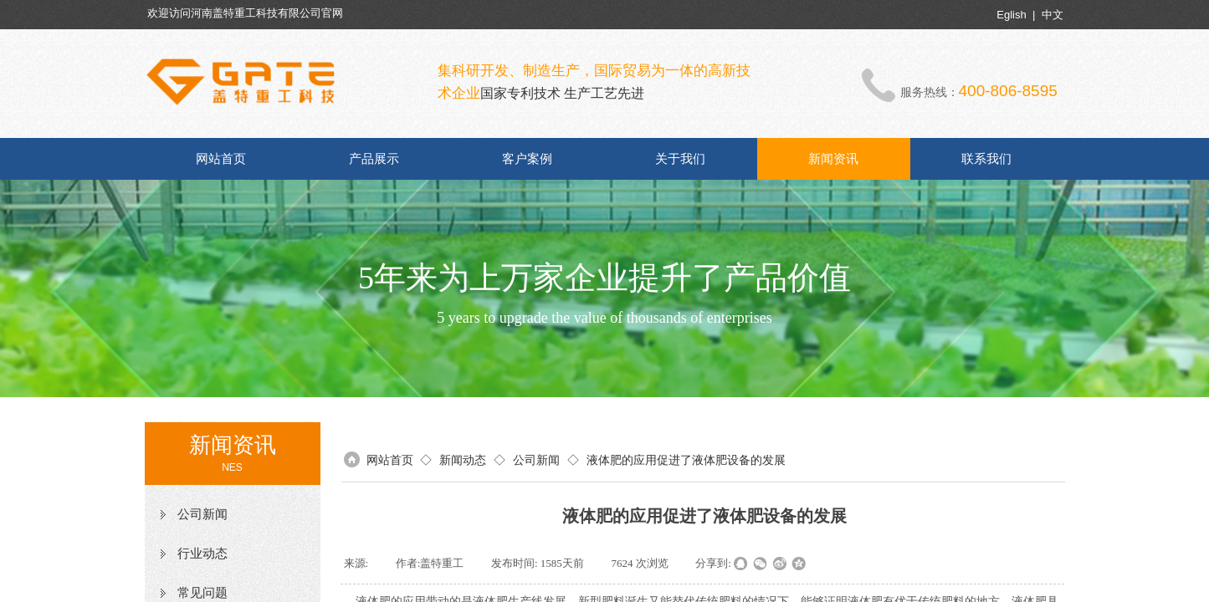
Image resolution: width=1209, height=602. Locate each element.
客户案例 (527, 159)
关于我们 (680, 159)
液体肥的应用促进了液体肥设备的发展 (686, 460)
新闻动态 (462, 460)
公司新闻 (202, 514)
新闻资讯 (833, 159)
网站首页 (221, 159)
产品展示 (374, 159)
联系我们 (986, 159)
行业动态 (202, 553)
